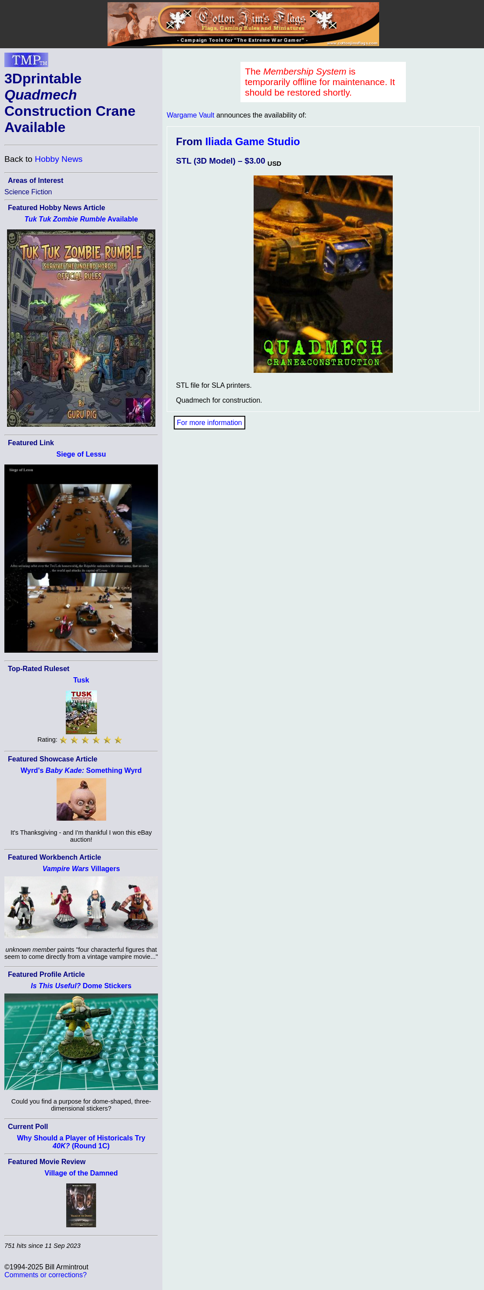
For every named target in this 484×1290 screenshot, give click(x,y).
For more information (209, 422)
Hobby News (58, 159)
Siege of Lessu (81, 454)
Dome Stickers (81, 986)
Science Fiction (28, 192)
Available (81, 219)
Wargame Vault (190, 115)
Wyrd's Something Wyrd (81, 770)
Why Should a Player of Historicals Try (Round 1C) (81, 1142)
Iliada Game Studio (252, 141)
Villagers (81, 868)
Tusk (81, 680)
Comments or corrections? (45, 1275)
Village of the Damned (81, 1173)
